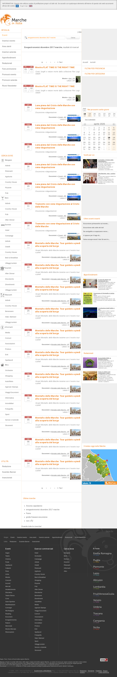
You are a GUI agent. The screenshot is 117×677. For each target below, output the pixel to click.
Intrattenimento (10, 589)
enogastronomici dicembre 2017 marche (42, 510)
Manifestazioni (10, 604)
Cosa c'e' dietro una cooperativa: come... (104, 372)
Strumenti (9, 425)
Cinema (8, 559)
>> (57, 62)
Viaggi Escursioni (12, 392)
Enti (6, 355)
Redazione (6, 466)
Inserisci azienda (9, 52)
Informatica (9, 398)
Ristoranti (9, 171)
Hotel (7, 230)
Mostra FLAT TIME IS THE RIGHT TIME (55, 67)
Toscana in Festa (103, 614)
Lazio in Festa (103, 574)
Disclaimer (91, 671)
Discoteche (9, 279)
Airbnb (7, 166)
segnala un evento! (65, 664)
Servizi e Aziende (12, 420)
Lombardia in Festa (103, 588)
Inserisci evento (8, 41)
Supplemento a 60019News (42, 671)
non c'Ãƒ (29, 521)
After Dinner (10, 220)
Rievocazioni (9, 632)
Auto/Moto (9, 381)
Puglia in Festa (103, 561)
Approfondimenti (9, 58)
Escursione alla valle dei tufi (93, 227)
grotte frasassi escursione (36, 517)
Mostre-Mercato (10, 629)
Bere (65, 556)
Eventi (4, 35)
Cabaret (8, 568)
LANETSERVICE (103, 672)
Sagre (7, 553)
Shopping (9, 376)
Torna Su (109, 531)
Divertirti (66, 562)
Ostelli (7, 247)
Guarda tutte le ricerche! (31, 526)
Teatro (7, 556)
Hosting (82, 672)
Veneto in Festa (103, 601)
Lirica (7, 574)
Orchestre (9, 370)
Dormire (66, 559)
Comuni (8, 338)
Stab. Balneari (10, 317)
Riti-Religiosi (9, 611)
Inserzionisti (7, 478)
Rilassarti (67, 565)
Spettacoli (9, 360)
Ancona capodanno (34, 506)
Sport (7, 414)
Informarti (67, 568)
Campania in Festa (103, 621)
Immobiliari (9, 403)
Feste (7, 562)
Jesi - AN (72, 78)
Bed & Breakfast (11, 258)
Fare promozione (9, 69)
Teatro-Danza (10, 595)
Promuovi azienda (9, 80)
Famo (28, 513)
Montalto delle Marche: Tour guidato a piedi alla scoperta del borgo (57, 244)
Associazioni (10, 344)
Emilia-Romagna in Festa (103, 554)
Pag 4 (60, 62)
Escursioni (8, 617)
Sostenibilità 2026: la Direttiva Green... (104, 358)
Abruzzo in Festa (103, 581)
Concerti (8, 580)
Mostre (7, 577)
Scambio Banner (9, 472)
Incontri (7, 583)
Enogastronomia (10, 620)
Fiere (7, 571)
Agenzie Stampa (11, 387)
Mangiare (67, 553)
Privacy (105, 671)
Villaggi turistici (11, 263)
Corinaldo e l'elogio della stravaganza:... (105, 160)
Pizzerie (8, 188)
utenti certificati (11, 666)
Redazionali (7, 63)
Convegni (8, 608)
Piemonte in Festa (103, 568)
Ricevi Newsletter (9, 86)
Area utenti (6, 46)
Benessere (9, 311)
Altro (65, 571)
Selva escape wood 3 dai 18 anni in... (96, 239)
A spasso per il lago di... (92, 235)
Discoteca (8, 592)
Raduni (7, 623)
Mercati (7, 586)
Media (7, 333)
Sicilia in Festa (103, 628)
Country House (11, 182)
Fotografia (9, 409)
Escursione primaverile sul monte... (96, 223)
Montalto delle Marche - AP (60, 257)
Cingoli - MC (62, 117)
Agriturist (8, 177)
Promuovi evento (9, 74)
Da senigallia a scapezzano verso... (95, 231)
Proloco (8, 349)
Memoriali (8, 626)
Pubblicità (99, 671)
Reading (8, 614)
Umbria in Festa (103, 608)
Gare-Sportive (10, 601)
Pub (6, 193)
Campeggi (9, 236)
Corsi (7, 598)
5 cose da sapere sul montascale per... (104, 280)
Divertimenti (9, 284)
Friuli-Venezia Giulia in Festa (103, 594)
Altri (80, 32)
